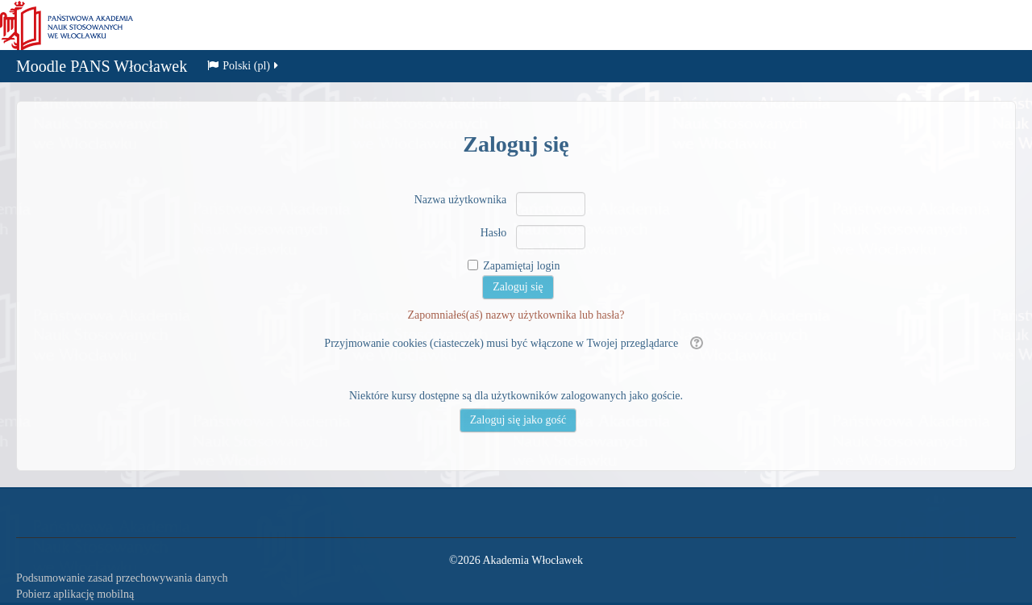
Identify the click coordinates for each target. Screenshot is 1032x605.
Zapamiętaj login (521, 266)
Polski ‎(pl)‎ (244, 67)
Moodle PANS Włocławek (101, 68)
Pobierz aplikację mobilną (75, 594)
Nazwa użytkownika (460, 200)
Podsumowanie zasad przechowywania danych (121, 578)
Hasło (494, 233)
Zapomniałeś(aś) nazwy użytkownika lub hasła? (515, 315)
